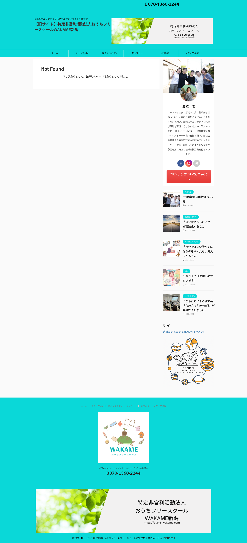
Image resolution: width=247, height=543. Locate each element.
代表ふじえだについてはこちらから (188, 176)
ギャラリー (137, 53)
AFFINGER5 (168, 538)
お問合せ (164, 53)
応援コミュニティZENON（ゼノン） (184, 331)
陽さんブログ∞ (109, 53)
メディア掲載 (192, 53)
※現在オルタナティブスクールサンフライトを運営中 (123, 468)
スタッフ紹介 (82, 53)
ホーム (54, 53)
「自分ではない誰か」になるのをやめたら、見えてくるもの (198, 251)
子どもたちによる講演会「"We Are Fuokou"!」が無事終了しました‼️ (198, 306)
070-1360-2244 (162, 4)
